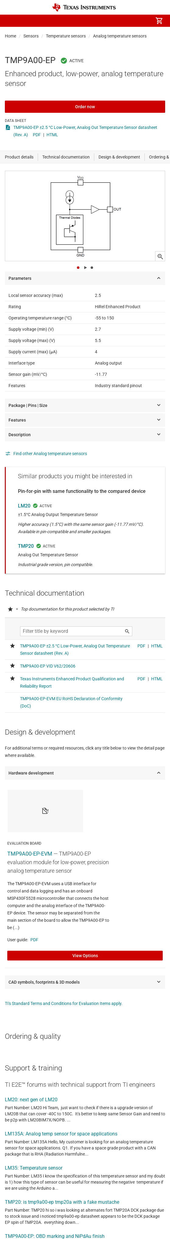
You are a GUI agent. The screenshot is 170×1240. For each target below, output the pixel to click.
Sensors (31, 36)
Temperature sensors (66, 36)
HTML (52, 134)
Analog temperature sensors (120, 36)
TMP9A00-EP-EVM (29, 853)
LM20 (24, 506)
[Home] (84, 7)
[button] (10, 21)
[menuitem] (107, 21)
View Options (85, 955)
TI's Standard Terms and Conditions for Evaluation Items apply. (64, 1003)
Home (10, 36)
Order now (85, 106)
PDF (37, 134)
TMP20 (26, 546)
